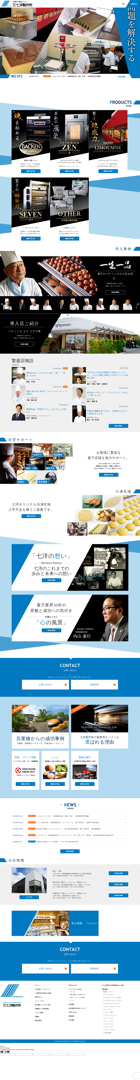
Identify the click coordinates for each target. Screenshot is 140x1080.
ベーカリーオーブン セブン (111, 1003)
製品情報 (105, 989)
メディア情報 (39, 1012)
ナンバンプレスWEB (75, 989)
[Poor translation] (7, 1052)
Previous (2, 304)
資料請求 (94, 684)
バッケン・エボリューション (112, 1006)
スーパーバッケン (108, 994)
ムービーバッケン (108, 1024)
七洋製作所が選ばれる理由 (43, 993)
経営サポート (39, 997)
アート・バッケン (108, 1018)
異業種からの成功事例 (42, 1008)
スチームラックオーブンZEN (112, 997)
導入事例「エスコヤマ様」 (43, 1005)
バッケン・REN (108, 1012)
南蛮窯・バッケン (108, 991)
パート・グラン (40, 1001)
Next (138, 304)
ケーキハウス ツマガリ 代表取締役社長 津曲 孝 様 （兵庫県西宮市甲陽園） (77, 76)
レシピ (72, 1000)
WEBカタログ (73, 985)
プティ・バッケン (108, 1021)
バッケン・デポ (108, 1027)
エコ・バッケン (108, 1009)
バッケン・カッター (109, 1030)
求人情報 (71, 1020)
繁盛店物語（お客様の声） (78, 994)
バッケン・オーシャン (110, 1015)
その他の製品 (107, 1033)
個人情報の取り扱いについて (77, 1008)
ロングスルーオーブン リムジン (113, 1000)
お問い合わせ (45, 684)
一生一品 (72, 991)
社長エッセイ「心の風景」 (78, 997)
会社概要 (29, 897)
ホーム (37, 985)
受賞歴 (37, 1016)
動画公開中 (38, 1020)
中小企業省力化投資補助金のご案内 (113, 985)
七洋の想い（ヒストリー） (43, 989)
